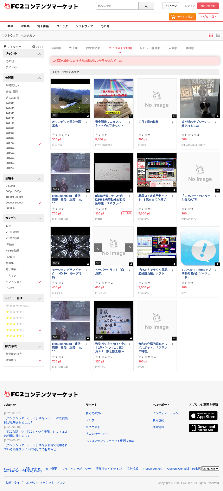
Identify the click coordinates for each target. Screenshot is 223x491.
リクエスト (93, 427)
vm (142, 367)
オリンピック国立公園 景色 (67, 123)
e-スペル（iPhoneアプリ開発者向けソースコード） (196, 273)
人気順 (172, 48)
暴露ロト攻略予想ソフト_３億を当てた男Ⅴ (152, 197)
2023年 (10, 113)
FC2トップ (11, 468)
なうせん (102, 367)
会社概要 (51, 468)
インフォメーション (166, 413)
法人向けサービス (97, 434)
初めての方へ (94, 413)
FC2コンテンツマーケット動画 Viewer (110, 440)
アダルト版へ (208, 16)
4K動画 (10, 244)
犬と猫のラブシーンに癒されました (195, 123)
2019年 (10, 133)
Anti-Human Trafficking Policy (23, 471)
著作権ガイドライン (109, 468)
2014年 (10, 158)
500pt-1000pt (14, 191)
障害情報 (158, 427)
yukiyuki (58, 145)
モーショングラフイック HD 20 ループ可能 (66, 273)
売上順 (73, 48)
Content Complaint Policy (183, 468)
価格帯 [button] (23, 179)
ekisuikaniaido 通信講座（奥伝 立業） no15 (67, 347)
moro (143, 145)
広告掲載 (132, 468)
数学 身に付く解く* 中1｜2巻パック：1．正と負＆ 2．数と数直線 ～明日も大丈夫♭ (110, 347)
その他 (105, 26)
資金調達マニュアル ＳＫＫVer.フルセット (109, 123)
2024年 (10, 108)
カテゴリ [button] (23, 218)
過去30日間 (12, 97)
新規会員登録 (207, 5)
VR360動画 (12, 238)
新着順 (56, 48)
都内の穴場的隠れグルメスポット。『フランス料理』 (152, 347)
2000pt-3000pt (24, 203)
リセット (38, 46)
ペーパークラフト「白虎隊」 (109, 271)
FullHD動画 (12, 250)
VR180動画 (12, 231)
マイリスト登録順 (120, 48)
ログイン (190, 5)
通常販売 (24, 360)
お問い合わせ (31, 468)
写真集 (25, 26)
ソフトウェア (84, 26)
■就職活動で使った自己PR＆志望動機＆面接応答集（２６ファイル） (110, 199)
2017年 (24, 144)
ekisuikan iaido (61, 219)
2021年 (10, 123)
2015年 (10, 153)
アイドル (11, 67)
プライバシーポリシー (76, 468)
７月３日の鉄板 (148, 121)
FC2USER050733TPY (194, 145)
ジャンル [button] (23, 54)
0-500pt (10, 185)
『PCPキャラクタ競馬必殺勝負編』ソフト (152, 271)
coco (100, 219)
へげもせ (102, 293)
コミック (62, 26)
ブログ (61, 482)
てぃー (187, 293)
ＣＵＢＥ (59, 293)
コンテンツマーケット (51, 6)
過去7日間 (12, 91)
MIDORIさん (190, 219)
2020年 (10, 128)
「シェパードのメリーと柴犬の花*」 (195, 197)
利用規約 (158, 420)
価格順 (189, 48)
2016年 (10, 148)
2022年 (10, 118)
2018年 (10, 138)
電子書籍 (43, 26)
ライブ (18, 482)
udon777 (145, 219)
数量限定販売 (14, 353)
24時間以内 (12, 85)
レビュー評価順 (150, 48)
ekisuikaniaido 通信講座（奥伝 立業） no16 (67, 199)
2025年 (10, 103)
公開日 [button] (23, 78)
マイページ (170, 5)
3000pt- (10, 208)
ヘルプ (90, 420)
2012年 (10, 168)
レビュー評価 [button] (23, 298)
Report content (152, 468)
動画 (10, 26)
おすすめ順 (93, 48)
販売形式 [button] (23, 346)
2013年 (10, 163)
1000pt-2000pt (14, 197)
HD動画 (10, 256)
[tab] (136, 48)
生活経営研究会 (105, 145)
